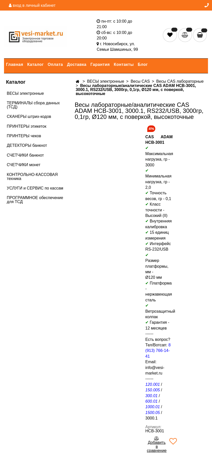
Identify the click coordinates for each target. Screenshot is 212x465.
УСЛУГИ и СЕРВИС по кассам (35, 188)
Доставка (77, 64)
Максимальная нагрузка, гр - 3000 (159, 156)
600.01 (151, 401)
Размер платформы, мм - (156, 266)
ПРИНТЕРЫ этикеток (26, 126)
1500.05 (152, 412)
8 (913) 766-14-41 (158, 350)
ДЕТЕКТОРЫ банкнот (27, 145)
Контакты (124, 64)
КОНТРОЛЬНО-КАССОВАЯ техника (32, 176)
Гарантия (100, 64)
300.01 (151, 396)
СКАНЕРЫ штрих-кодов (29, 116)
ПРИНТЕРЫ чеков (24, 136)
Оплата (55, 64)
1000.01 (152, 407)
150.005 (152, 390)
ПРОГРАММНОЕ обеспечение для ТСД (35, 200)
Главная (14, 64)
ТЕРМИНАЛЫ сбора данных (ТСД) (33, 105)
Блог (143, 64)
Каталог (35, 64)
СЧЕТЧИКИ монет (23, 165)
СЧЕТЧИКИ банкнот (25, 155)
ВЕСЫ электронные (25, 93)
